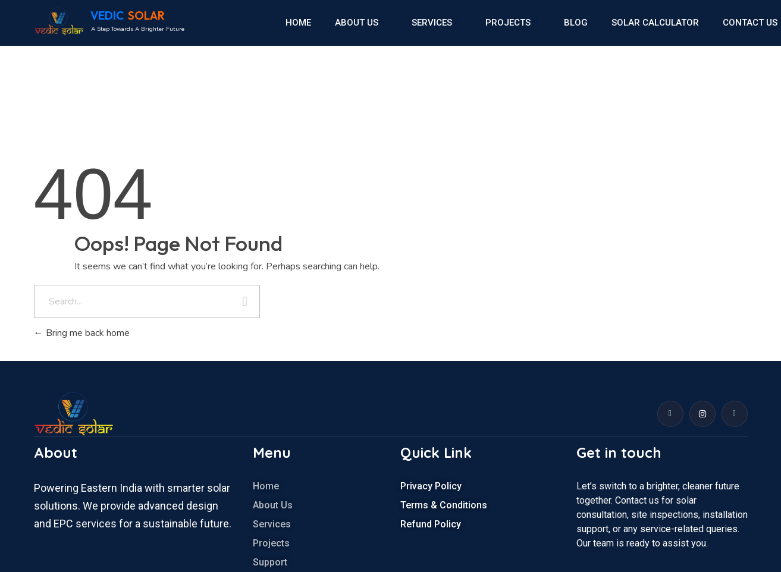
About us (359, 22)
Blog (576, 22)
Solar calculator (655, 22)
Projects (511, 22)
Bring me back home (82, 333)
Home (298, 22)
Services (435, 22)
